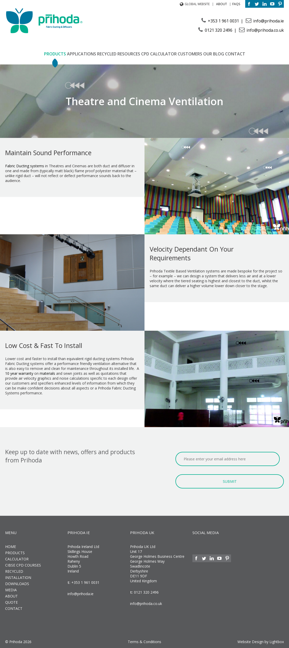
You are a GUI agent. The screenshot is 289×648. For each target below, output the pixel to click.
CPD (145, 54)
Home (10, 546)
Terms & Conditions (144, 641)
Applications (81, 54)
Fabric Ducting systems (24, 165)
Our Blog (213, 54)
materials (47, 373)
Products (55, 54)
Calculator (163, 54)
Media (11, 589)
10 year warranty (19, 373)
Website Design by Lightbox (260, 641)
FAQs (236, 4)
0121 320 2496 (218, 30)
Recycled (106, 54)
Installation (18, 577)
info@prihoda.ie (268, 21)
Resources (128, 54)
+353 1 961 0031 (223, 21)
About (221, 4)
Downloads (17, 583)
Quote (11, 602)
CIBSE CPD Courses (23, 565)
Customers (190, 54)
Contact (235, 54)
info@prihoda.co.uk (264, 30)
